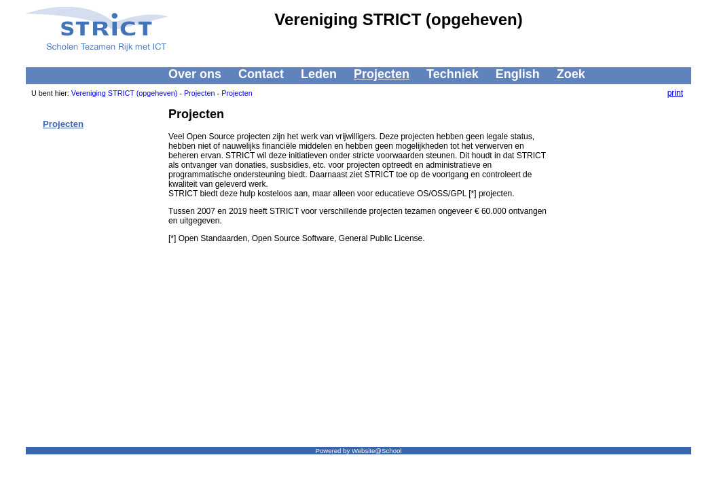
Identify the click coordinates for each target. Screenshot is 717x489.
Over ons (194, 74)
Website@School (377, 450)
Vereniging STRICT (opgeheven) (124, 93)
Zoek (571, 74)
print (675, 93)
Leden (319, 74)
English (518, 74)
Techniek (452, 74)
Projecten (381, 74)
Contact (261, 74)
